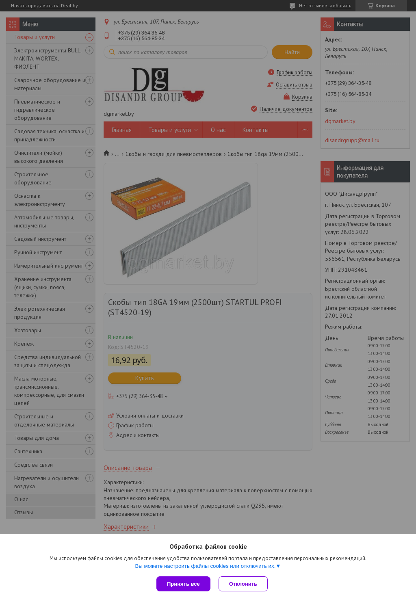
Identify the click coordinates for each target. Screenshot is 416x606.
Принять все (183, 584)
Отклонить (243, 584)
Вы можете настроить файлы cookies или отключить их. (205, 566)
